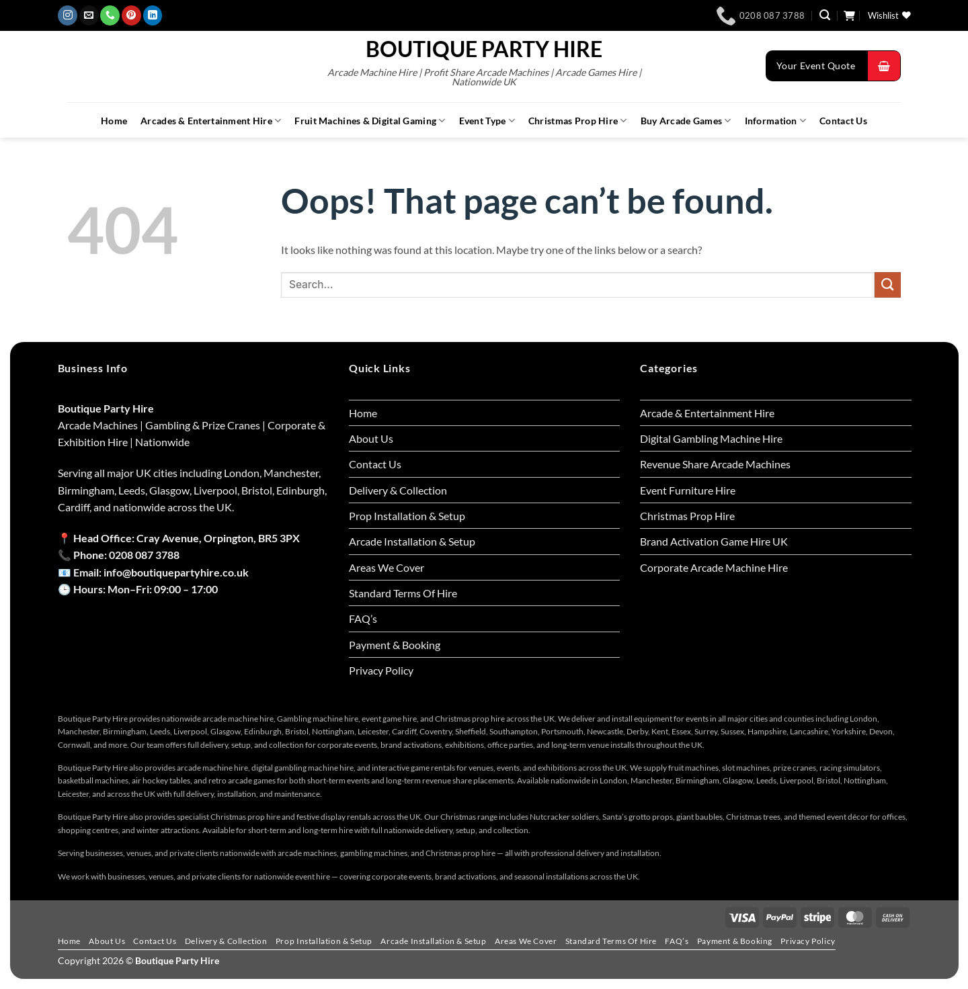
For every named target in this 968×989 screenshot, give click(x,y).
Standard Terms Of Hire (403, 593)
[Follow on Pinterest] (131, 15)
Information (776, 120)
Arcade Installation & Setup (412, 541)
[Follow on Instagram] (67, 15)
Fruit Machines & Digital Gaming (369, 120)
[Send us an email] (89, 15)
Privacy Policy (381, 670)
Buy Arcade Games (686, 120)
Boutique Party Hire (484, 49)
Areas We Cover (386, 567)
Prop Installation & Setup (407, 515)
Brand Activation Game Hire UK (714, 541)
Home (114, 121)
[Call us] (110, 15)
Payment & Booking (394, 644)
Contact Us (843, 121)
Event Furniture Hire (687, 490)
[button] (824, 15)
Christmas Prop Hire (577, 120)
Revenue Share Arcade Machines (715, 464)
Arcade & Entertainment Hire (707, 412)
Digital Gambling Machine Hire (711, 438)
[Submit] (888, 285)
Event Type (487, 120)
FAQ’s (363, 618)
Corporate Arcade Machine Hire (714, 567)
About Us (371, 438)
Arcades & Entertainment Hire (210, 120)
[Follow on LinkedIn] (153, 15)
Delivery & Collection (398, 490)
